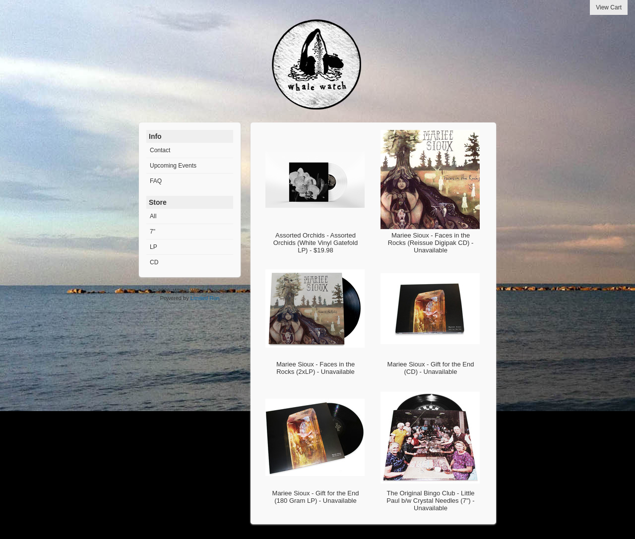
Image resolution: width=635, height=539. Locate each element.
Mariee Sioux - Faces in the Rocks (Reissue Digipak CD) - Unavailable (431, 243)
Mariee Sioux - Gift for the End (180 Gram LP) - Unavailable (315, 496)
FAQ (156, 181)
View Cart (609, 7)
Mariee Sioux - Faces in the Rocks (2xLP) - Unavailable (315, 367)
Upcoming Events (173, 165)
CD (154, 262)
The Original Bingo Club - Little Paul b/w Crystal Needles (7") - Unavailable (430, 500)
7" (152, 231)
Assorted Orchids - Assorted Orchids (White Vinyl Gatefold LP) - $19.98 (315, 243)
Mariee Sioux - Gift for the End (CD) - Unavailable (430, 367)
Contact (160, 150)
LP (153, 246)
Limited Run (205, 298)
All (153, 216)
